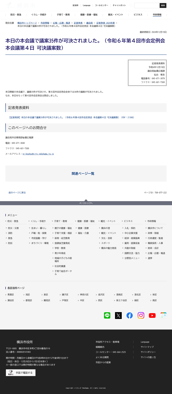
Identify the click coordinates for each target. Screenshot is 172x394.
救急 (10, 238)
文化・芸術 (106, 238)
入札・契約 (130, 228)
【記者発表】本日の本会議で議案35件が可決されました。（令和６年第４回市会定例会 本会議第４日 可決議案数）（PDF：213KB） (71, 117)
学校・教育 (60, 248)
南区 (155, 300)
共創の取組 (130, 248)
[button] (86, 173)
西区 (100, 300)
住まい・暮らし (38, 228)
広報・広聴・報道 (61, 23)
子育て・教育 (60, 221)
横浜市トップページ (27, 23)
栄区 (155, 294)
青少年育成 (60, 253)
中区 (82, 300)
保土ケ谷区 (121, 300)
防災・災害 (13, 228)
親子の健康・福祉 (63, 228)
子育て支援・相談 (63, 233)
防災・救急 (13, 221)
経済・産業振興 (132, 238)
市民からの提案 (103, 362)
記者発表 (78, 23)
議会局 (89, 23)
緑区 (136, 300)
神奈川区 (84, 294)
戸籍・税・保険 (38, 233)
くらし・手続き (38, 221)
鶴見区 (47, 300)
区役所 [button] (75, 5)
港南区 (119, 294)
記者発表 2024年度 (105, 23)
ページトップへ (86, 203)
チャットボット (119, 5)
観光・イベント (108, 221)
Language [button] (86, 5)
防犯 (10, 243)
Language (145, 342)
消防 (10, 233)
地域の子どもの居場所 (63, 259)
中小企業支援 (131, 233)
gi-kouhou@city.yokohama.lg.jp (38, 154)
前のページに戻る (17, 193)
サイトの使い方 (148, 357)
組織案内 (100, 347)
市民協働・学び (38, 238)
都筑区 (29, 300)
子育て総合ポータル (63, 272)
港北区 (137, 294)
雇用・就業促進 (132, 243)
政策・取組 (153, 233)
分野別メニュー (132, 258)
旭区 (28, 294)
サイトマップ (147, 347)
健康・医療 (83, 228)
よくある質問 (102, 357)
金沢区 (101, 294)
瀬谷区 (11, 300)
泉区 (46, 294)
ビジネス (128, 221)
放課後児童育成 (62, 243)
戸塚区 (65, 300)
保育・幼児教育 (62, 238)
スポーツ (105, 243)
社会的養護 (60, 266)
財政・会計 (153, 248)
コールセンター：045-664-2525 (111, 352)
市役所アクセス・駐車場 (107, 342)
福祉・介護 (83, 233)
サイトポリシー (148, 352)
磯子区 (65, 294)
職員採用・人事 (155, 243)
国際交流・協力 (132, 253)
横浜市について (155, 228)
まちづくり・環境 (40, 243)
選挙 (150, 258)
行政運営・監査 (155, 238)
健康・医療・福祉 (86, 221)
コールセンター (101, 5)
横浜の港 (105, 228)
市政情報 (45, 23)
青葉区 (11, 294)
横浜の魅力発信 (108, 248)
